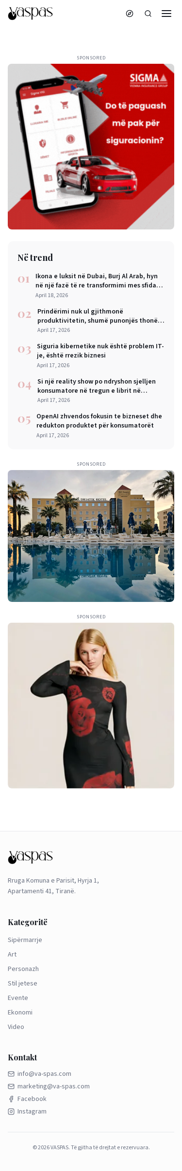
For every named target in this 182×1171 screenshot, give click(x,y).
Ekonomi (20, 1012)
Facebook (27, 1099)
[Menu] (166, 13)
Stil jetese (22, 983)
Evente (18, 998)
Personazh (23, 969)
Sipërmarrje (25, 940)
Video (16, 1027)
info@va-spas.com (39, 1074)
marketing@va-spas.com (49, 1086)
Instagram (27, 1111)
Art (12, 954)
